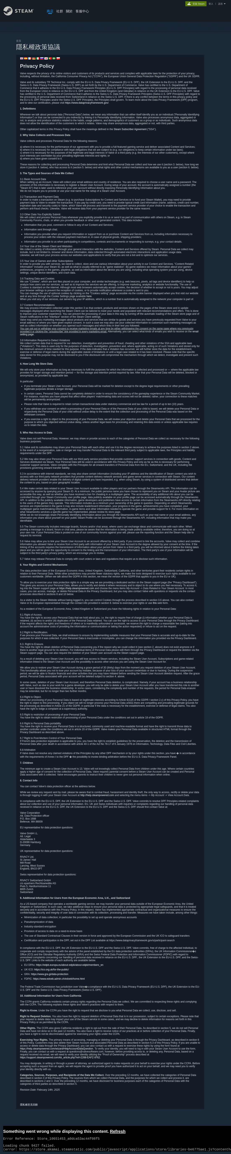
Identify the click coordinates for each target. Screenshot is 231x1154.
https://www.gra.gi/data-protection (49, 974)
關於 (69, 11)
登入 (211, 3)
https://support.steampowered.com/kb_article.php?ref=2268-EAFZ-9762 (60, 1057)
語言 (220, 3)
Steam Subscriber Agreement (130, 129)
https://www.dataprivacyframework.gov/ (86, 102)
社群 (59, 11)
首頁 (18, 40)
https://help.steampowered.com (76, 588)
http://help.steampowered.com (97, 795)
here (89, 296)
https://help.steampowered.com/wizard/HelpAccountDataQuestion (56, 1048)
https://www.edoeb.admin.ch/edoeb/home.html (59, 978)
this (155, 603)
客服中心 (82, 11)
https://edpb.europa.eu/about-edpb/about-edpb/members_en (69, 964)
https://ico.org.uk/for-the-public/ (51, 969)
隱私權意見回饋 (29, 1104)
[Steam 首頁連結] (21, 14)
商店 (50, 11)
